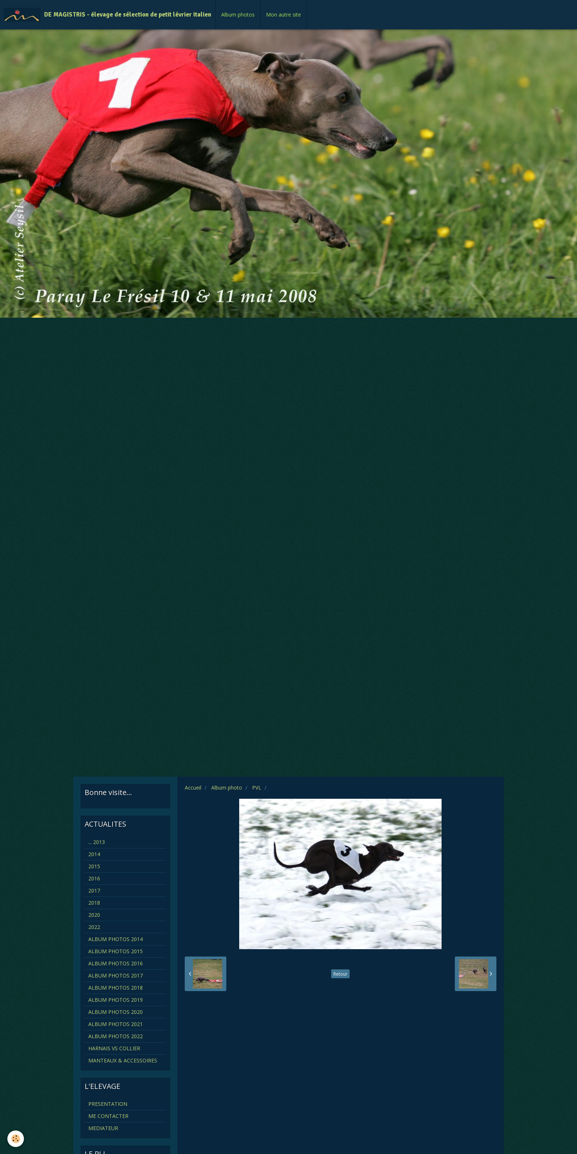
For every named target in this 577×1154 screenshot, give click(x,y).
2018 (94, 902)
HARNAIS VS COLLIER (114, 1048)
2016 (94, 878)
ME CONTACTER (108, 1115)
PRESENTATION (107, 1103)
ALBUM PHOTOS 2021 (115, 1024)
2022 (94, 926)
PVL (256, 787)
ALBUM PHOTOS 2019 (115, 999)
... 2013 (96, 841)
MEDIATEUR (103, 1128)
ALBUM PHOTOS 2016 (115, 963)
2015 (94, 866)
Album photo (226, 787)
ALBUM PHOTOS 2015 (115, 951)
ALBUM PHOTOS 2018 (115, 987)
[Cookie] (15, 1138)
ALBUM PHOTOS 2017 (115, 975)
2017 (94, 890)
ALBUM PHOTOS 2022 (115, 1036)
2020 (94, 914)
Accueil (193, 787)
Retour (340, 974)
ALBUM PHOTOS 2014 (115, 939)
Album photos (238, 14)
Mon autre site (283, 14)
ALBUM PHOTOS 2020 (115, 1011)
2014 (94, 854)
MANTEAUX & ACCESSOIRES (122, 1060)
